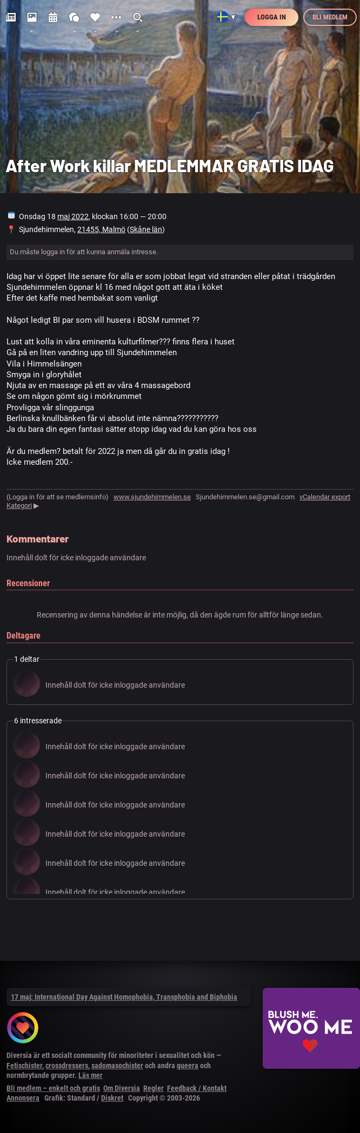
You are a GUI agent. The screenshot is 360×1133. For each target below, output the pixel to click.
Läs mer (90, 1075)
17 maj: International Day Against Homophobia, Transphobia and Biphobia (124, 997)
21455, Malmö (101, 229)
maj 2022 (73, 216)
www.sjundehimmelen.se (152, 497)
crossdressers (66, 1065)
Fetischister (24, 1065)
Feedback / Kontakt (196, 1088)
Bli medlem (330, 17)
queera (187, 1065)
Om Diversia (121, 1088)
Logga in (271, 17)
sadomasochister (117, 1065)
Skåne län (146, 229)
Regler (153, 1088)
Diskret (112, 1098)
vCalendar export (324, 497)
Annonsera (22, 1098)
